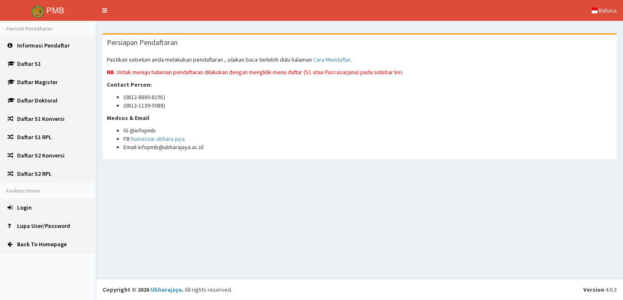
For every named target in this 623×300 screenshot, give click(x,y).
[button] (104, 10)
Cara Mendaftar (331, 59)
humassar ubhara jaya (158, 138)
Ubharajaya (166, 289)
